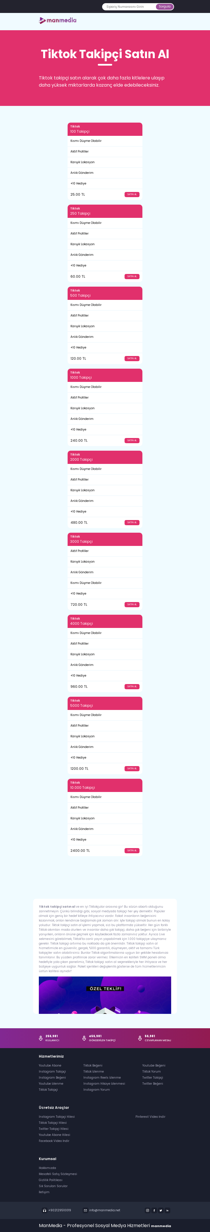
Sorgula (165, 6)
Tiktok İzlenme (93, 1071)
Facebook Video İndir (54, 1141)
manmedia (161, 1226)
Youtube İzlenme (51, 1083)
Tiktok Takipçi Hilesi (53, 1123)
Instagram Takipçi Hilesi (57, 1117)
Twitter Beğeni (152, 1083)
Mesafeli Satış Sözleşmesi (58, 1174)
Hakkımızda (47, 1168)
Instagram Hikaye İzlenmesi (104, 1083)
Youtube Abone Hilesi (54, 1135)
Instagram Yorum (96, 1090)
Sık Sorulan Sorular (53, 1186)
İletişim (44, 1192)
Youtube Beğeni (153, 1065)
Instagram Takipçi (52, 1071)
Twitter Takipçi (152, 1077)
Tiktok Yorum (151, 1071)
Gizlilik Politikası (50, 1180)
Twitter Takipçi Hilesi (53, 1129)
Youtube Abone (50, 1065)
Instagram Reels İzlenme (102, 1077)
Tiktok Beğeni (92, 1065)
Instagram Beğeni (52, 1077)
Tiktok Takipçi (48, 1090)
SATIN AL (132, 194)
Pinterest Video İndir (150, 1117)
